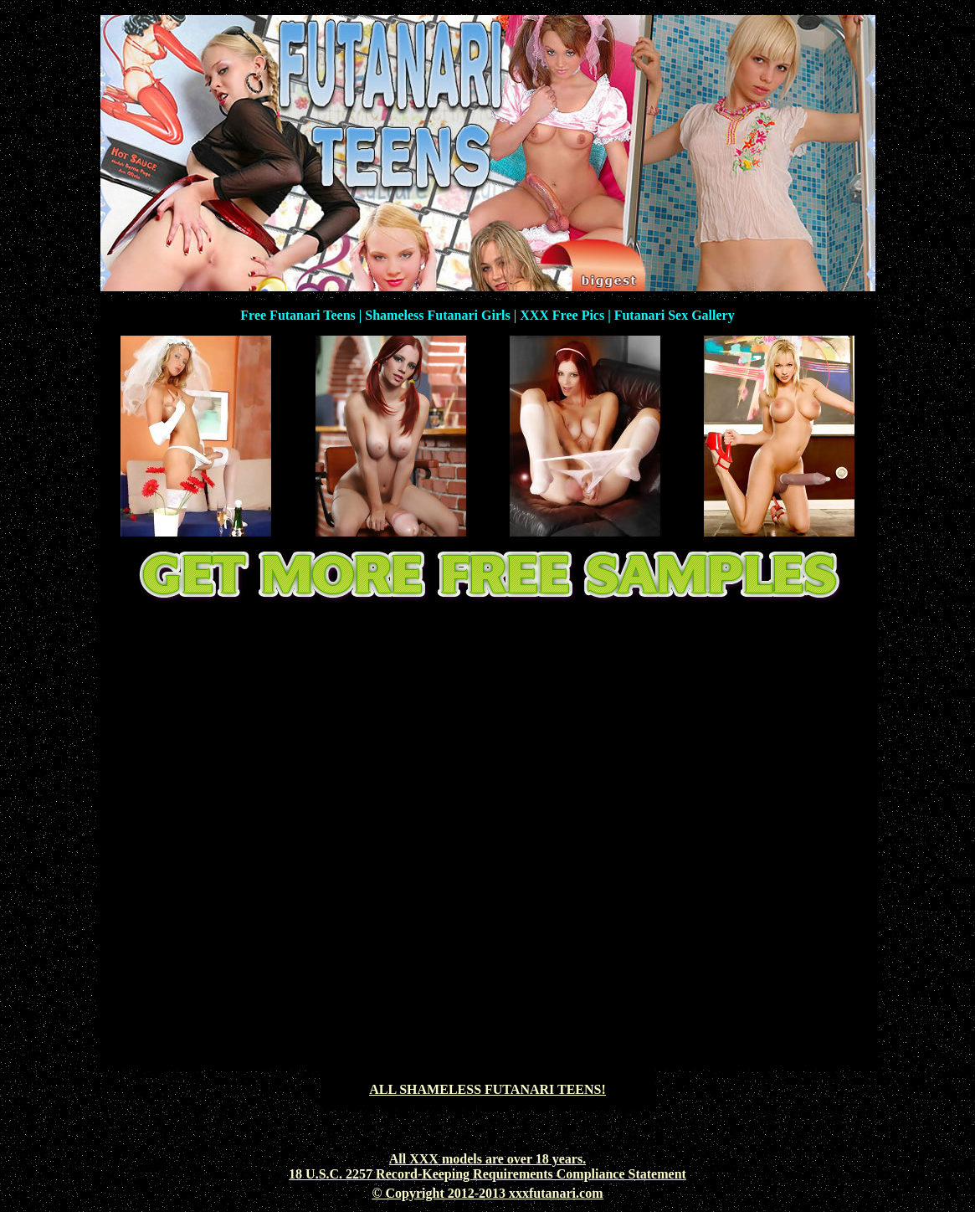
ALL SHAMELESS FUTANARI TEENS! (487, 1089)
